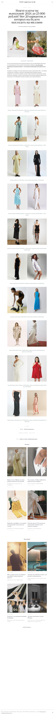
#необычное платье (32, 439)
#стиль (26, 439)
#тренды (22, 439)
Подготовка (10, 572)
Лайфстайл (30, 572)
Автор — (27, 429)
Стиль (8, 477)
